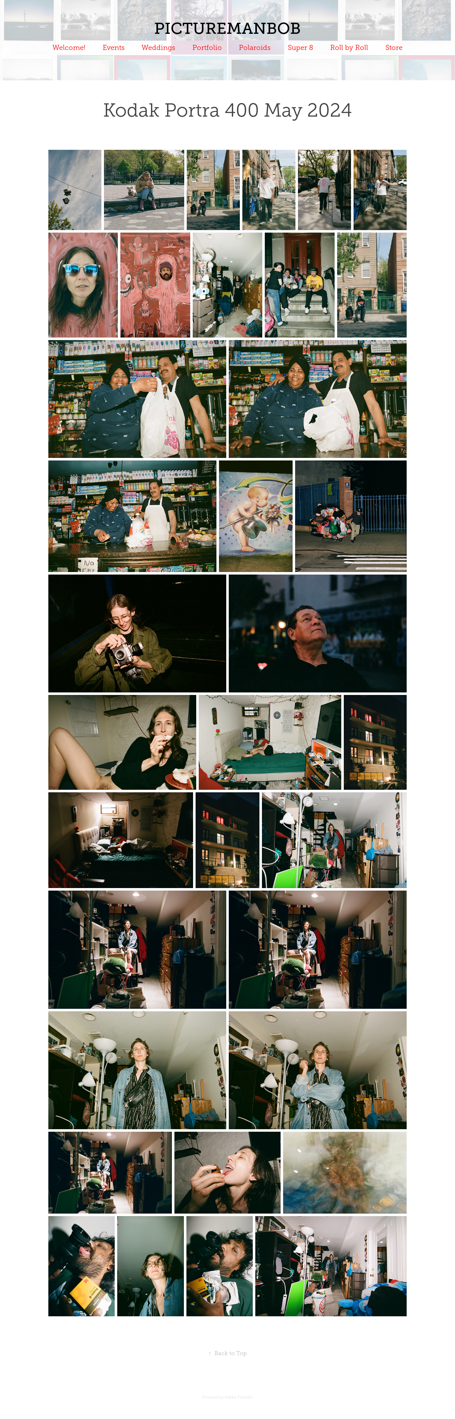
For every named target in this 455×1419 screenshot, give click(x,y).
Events (113, 48)
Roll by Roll (349, 48)
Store (394, 48)
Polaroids (254, 48)
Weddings (158, 48)
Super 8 (300, 48)
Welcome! (68, 48)
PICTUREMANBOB (227, 28)
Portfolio (207, 48)
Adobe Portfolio (239, 1397)
